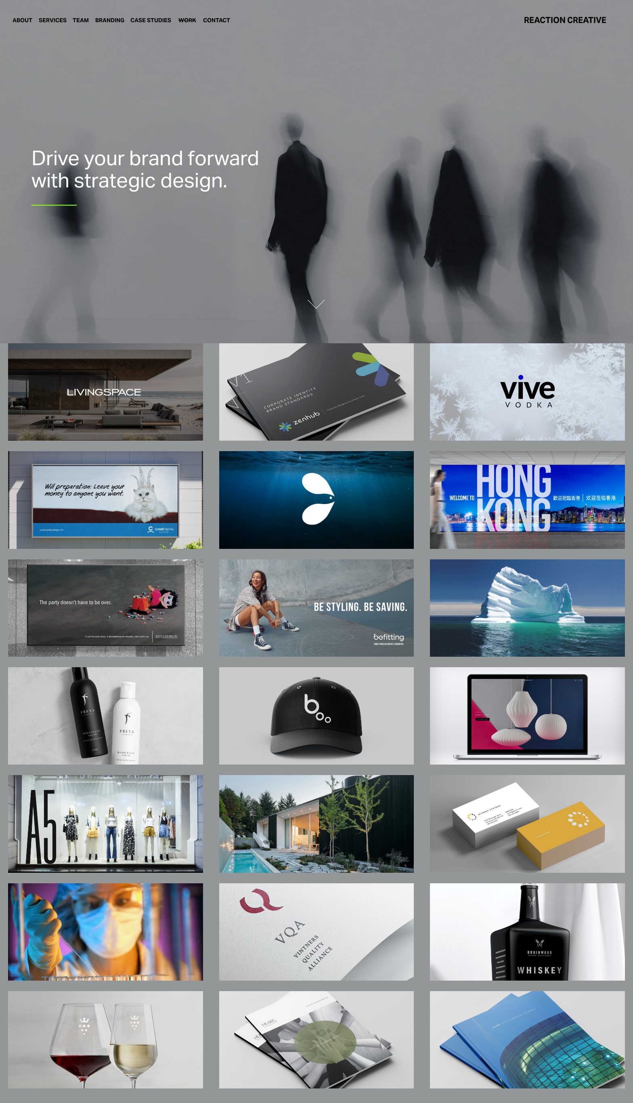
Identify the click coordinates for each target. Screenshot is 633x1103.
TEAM (81, 20)
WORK (187, 20)
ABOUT (22, 20)
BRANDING (109, 20)
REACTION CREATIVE (565, 20)
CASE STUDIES (150, 20)
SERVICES (53, 20)
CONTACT (216, 20)
